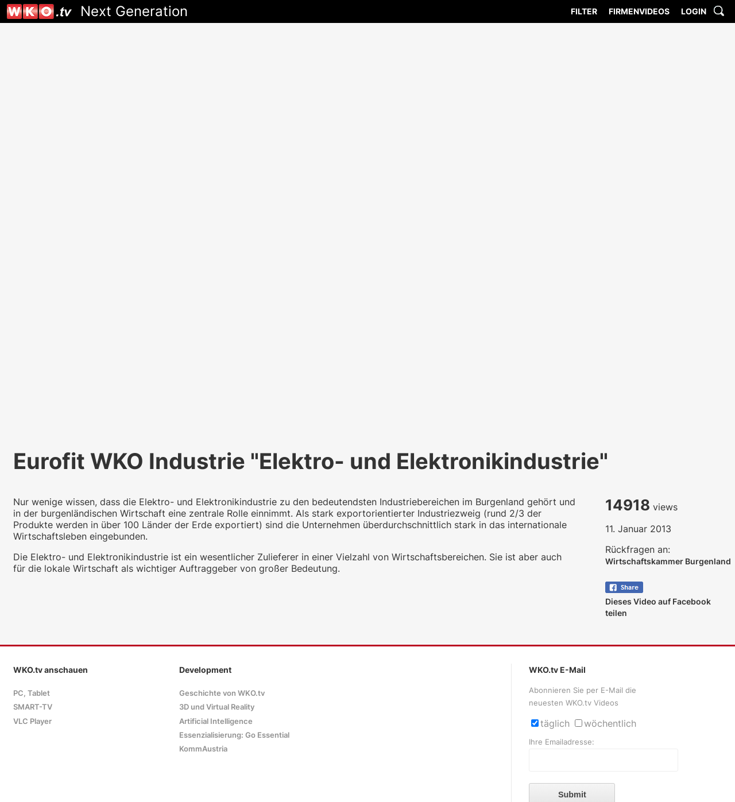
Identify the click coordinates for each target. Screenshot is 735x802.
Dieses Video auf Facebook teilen (658, 601)
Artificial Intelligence (216, 721)
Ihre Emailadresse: (561, 742)
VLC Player (32, 721)
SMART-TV (32, 707)
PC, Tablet (31, 693)
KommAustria (203, 749)
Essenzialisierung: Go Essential (234, 735)
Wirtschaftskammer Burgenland (668, 561)
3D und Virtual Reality (216, 707)
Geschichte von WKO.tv (222, 693)
